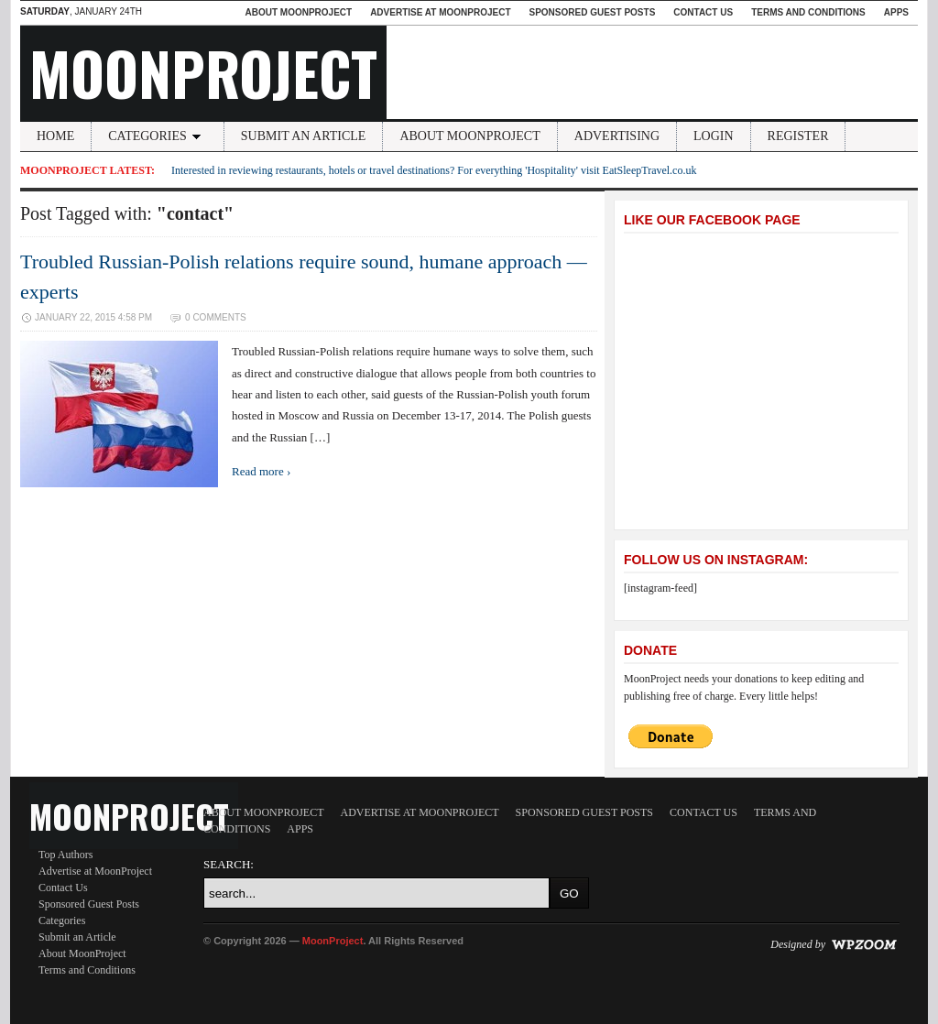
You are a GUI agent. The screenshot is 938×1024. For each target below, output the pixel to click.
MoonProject (203, 72)
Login (713, 136)
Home (55, 136)
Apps (896, 12)
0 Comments (215, 317)
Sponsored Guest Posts (592, 12)
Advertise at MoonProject (440, 12)
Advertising (617, 136)
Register (798, 136)
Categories (157, 136)
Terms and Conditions (808, 12)
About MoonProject (298, 12)
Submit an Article (303, 136)
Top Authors (65, 854)
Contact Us (703, 12)
